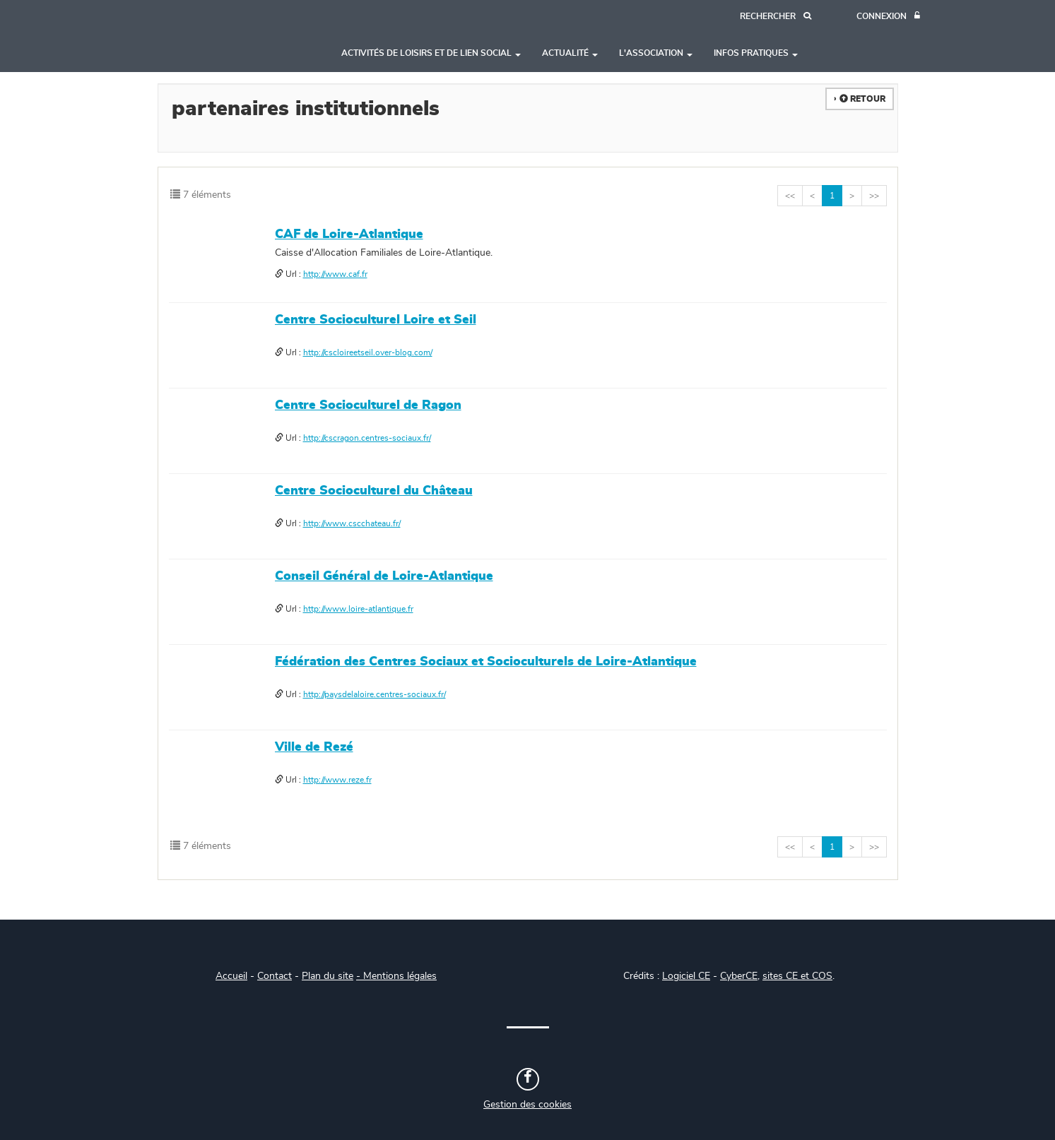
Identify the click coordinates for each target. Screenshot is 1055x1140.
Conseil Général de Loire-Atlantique (384, 576)
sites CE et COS (797, 976)
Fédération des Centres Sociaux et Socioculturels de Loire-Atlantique (486, 661)
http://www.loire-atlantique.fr (358, 609)
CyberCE (739, 976)
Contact (274, 976)
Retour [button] (862, 99)
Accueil (231, 976)
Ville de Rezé (314, 747)
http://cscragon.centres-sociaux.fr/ (367, 438)
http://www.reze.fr (337, 780)
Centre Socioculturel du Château (374, 491)
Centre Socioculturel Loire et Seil (375, 320)
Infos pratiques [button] (756, 53)
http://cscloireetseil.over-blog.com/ (367, 352)
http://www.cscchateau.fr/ (352, 523)
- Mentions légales (396, 976)
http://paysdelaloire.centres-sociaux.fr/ (374, 694)
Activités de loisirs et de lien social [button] (431, 53)
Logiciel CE (686, 976)
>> (874, 195)
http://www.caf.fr (335, 274)
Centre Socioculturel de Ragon (368, 405)
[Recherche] (775, 17)
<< (790, 195)
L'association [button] (655, 53)
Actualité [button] (570, 53)
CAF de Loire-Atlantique (349, 234)
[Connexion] (888, 17)
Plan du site (327, 976)
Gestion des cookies (527, 1105)
